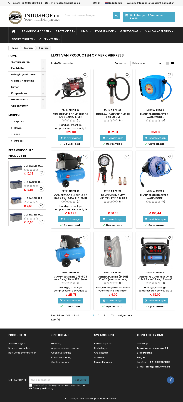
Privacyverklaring (61, 357)
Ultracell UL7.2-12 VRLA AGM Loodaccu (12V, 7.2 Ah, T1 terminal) (34, 182)
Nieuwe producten (19, 348)
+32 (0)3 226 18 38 (32, 2)
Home (12, 56)
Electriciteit (64, 31)
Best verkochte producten (20, 153)
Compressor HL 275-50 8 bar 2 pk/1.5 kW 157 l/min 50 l (71, 279)
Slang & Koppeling (158, 31)
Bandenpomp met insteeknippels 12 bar (113, 196)
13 (112, 315)
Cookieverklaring (61, 352)
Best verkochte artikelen (22, 352)
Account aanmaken (162, 2)
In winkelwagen (70, 137)
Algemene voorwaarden (65, 348)
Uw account (104, 335)
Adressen (99, 357)
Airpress (19, 121)
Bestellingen (101, 348)
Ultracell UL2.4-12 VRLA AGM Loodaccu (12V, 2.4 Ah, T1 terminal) (34, 165)
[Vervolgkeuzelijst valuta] (98, 3)
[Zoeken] (91, 15)
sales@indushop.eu (68, 2)
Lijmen (84, 31)
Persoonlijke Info (103, 343)
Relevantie (147, 63)
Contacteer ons (60, 362)
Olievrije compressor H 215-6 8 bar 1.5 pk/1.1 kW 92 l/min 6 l (155, 279)
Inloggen (142, 2)
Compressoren (22, 39)
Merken (13, 115)
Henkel (18, 128)
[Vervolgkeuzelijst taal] (115, 3)
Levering (56, 343)
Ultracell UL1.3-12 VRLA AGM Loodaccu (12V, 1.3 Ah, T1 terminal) (34, 198)
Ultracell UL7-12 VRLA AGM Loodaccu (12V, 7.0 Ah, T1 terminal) (34, 214)
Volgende (125, 315)
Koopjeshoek (104, 31)
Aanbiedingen (16, 343)
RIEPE (17, 134)
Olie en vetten (48, 39)
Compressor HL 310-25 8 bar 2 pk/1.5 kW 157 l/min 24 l (70, 198)
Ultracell (19, 141)
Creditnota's (101, 352)
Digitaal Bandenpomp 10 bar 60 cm (113, 115)
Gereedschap (129, 31)
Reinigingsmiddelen (35, 31)
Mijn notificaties (103, 362)
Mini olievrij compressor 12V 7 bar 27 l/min (70, 115)
